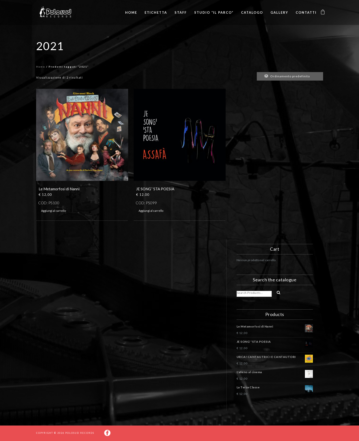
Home (131, 12)
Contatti (306, 12)
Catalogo (252, 12)
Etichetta (156, 12)
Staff (181, 12)
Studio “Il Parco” (214, 12)
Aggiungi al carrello (53, 210)
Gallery (279, 12)
